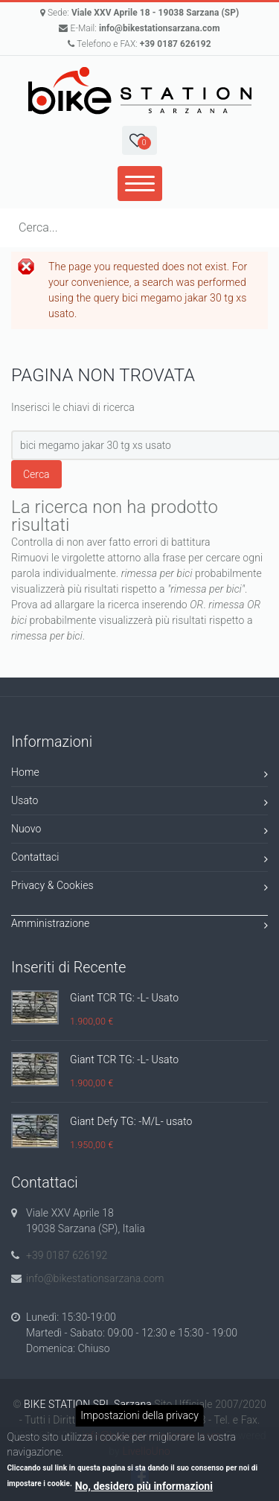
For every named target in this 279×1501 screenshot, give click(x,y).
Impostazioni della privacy (139, 1415)
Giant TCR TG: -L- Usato (124, 998)
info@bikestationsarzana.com (159, 28)
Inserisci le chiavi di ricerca (73, 407)
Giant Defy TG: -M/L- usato (131, 1121)
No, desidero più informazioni (144, 1486)
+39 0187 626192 (175, 44)
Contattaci (139, 859)
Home (139, 774)
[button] (139, 140)
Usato (139, 803)
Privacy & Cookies (139, 887)
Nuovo (139, 831)
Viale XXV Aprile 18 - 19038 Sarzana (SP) (155, 12)
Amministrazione (139, 925)
